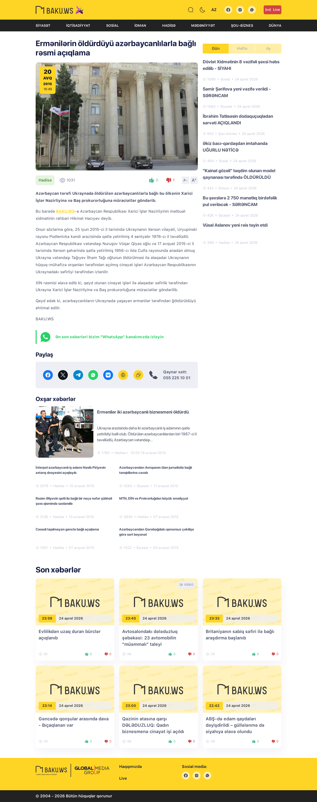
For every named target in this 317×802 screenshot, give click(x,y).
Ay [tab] (268, 48)
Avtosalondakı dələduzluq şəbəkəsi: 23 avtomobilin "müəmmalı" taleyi (149, 638)
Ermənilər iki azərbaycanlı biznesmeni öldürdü (143, 411)
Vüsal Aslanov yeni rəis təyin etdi (235, 225)
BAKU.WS (65, 211)
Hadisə (168, 25)
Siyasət (43, 25)
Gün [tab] (216, 48)
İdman (140, 25)
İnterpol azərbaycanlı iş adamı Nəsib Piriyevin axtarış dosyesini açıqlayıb (71, 470)
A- (185, 180)
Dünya (275, 25)
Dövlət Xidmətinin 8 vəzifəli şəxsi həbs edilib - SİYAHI (241, 65)
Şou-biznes (242, 25)
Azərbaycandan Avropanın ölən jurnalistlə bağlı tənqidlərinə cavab (155, 470)
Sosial (112, 25)
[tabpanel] (242, 151)
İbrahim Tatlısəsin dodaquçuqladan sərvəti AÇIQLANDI (238, 119)
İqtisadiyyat (78, 25)
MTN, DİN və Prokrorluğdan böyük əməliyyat (153, 498)
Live (272, 10)
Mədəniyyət (203, 25)
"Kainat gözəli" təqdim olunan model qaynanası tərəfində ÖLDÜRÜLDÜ (239, 174)
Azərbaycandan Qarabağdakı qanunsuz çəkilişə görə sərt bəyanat (156, 531)
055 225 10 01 (176, 377)
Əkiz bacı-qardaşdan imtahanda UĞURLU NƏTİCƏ (235, 147)
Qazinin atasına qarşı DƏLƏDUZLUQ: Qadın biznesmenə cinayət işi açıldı (153, 725)
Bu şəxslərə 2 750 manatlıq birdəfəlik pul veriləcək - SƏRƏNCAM (240, 201)
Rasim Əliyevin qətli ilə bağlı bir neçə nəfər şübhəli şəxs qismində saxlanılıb (74, 500)
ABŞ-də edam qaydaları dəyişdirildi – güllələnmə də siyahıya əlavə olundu (235, 725)
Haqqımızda (130, 766)
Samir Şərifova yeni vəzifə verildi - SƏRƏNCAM (237, 92)
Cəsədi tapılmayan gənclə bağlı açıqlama (67, 529)
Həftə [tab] (242, 48)
